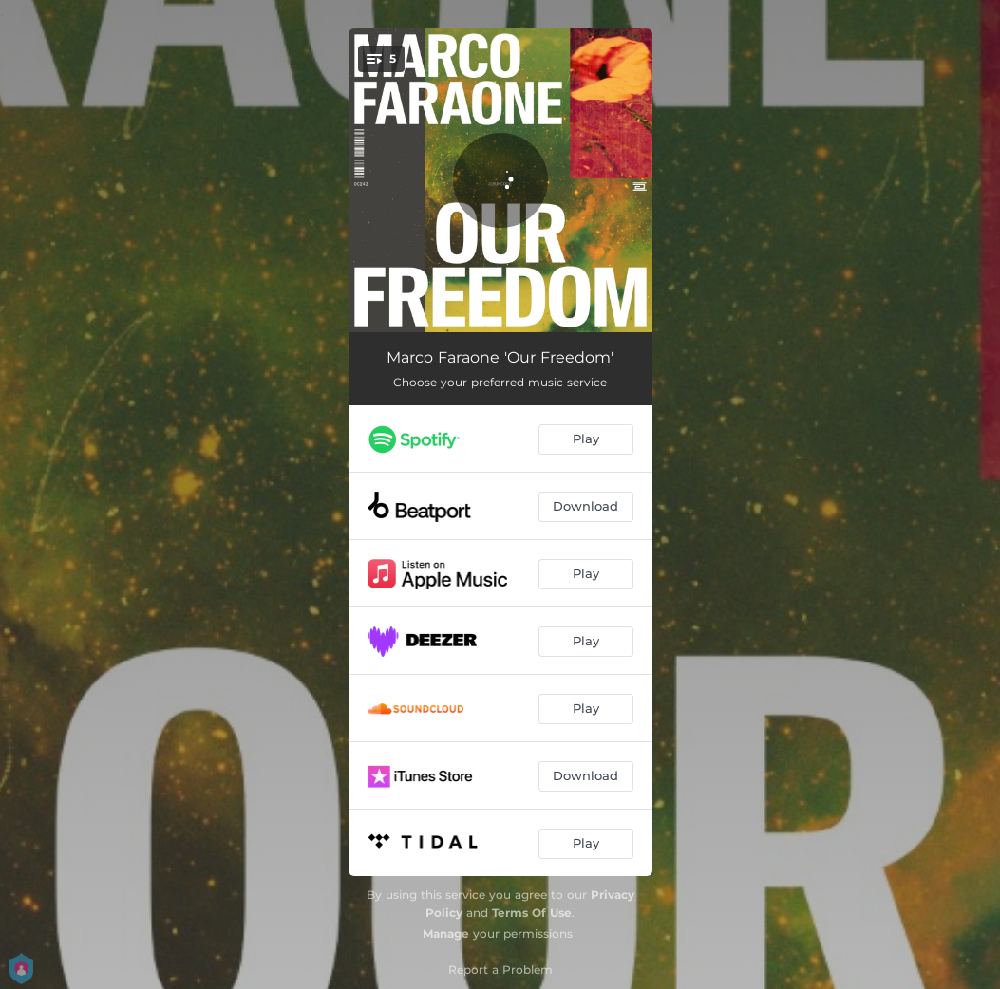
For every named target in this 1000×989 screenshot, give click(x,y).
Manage (446, 933)
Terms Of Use (532, 912)
